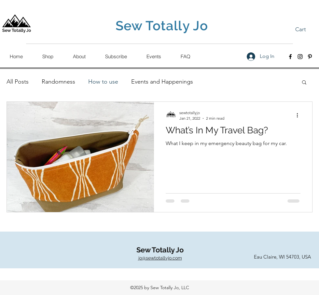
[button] (305, 29)
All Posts (18, 81)
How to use (103, 81)
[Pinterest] (310, 56)
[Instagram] (300, 56)
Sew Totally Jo (160, 250)
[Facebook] (290, 56)
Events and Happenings (162, 81)
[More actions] (299, 115)
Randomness (58, 81)
